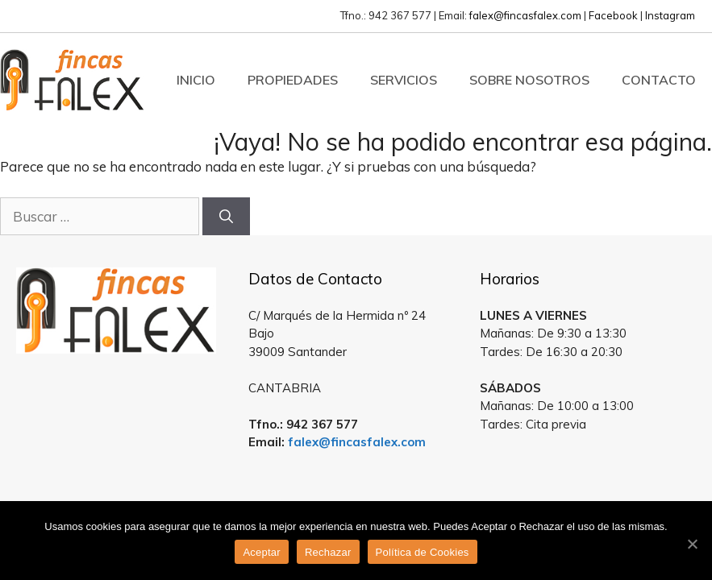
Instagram (670, 15)
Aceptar (262, 552)
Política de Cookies (422, 552)
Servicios (403, 80)
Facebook (613, 15)
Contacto (659, 80)
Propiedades (293, 80)
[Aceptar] (692, 544)
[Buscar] (226, 216)
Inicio (196, 80)
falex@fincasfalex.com (525, 15)
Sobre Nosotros (529, 80)
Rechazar (328, 552)
